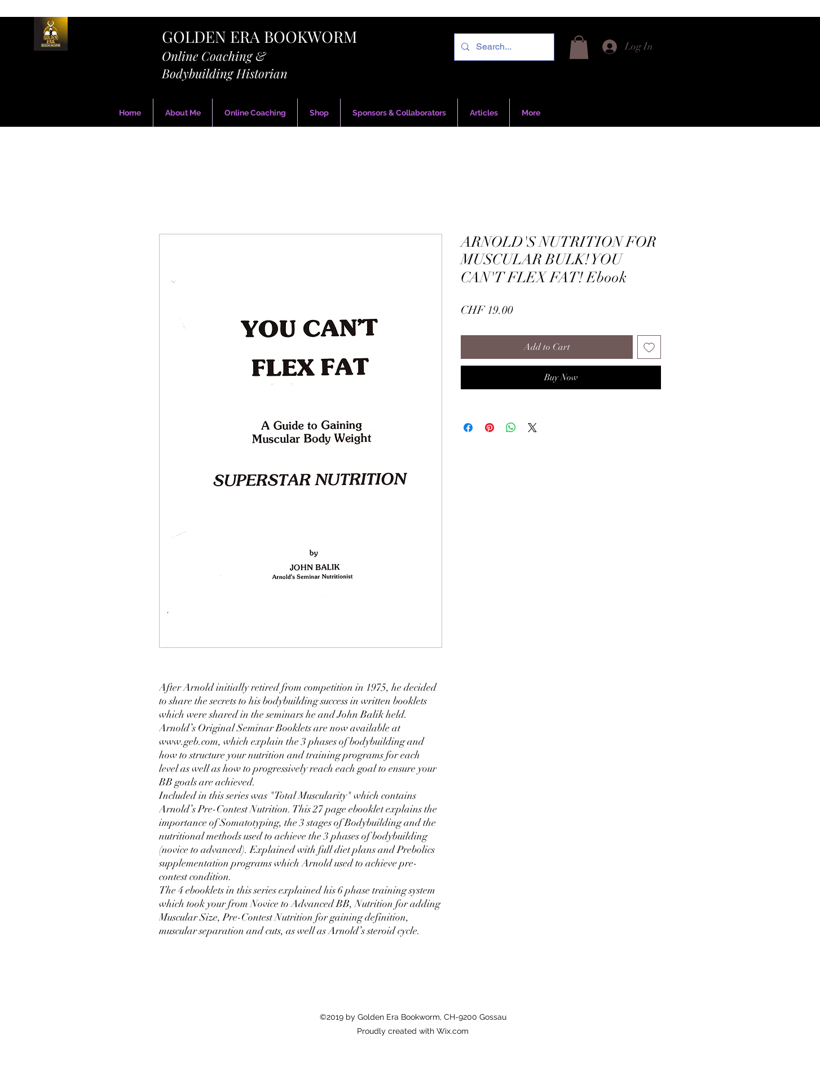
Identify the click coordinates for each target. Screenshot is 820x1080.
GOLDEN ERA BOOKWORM (259, 36)
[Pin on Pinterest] (489, 427)
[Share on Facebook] (468, 427)
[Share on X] (532, 427)
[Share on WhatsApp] (511, 427)
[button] (579, 47)
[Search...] (503, 47)
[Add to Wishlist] (649, 347)
